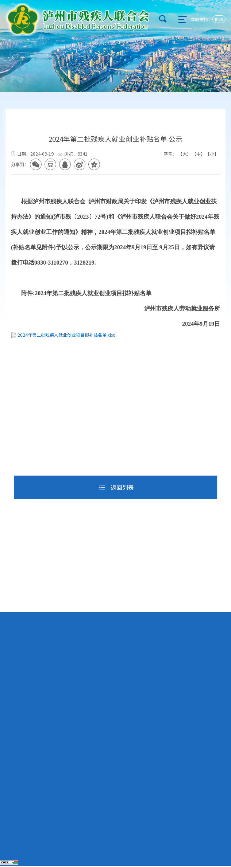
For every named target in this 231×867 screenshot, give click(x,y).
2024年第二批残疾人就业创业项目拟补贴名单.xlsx (66, 336)
